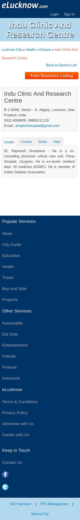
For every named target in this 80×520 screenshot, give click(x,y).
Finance (9, 367)
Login (55, 14)
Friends (9, 356)
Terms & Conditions (20, 401)
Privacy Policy (15, 412)
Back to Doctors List (61, 65)
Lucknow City (12, 49)
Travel (7, 277)
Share (42, 141)
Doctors (45, 49)
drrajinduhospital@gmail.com (38, 126)
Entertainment (15, 345)
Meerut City (40, 514)
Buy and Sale (14, 288)
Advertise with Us (18, 424)
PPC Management (54, 504)
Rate (57, 141)
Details (9, 142)
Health (30, 49)
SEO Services (20, 504)
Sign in (69, 14)
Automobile (12, 323)
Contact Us (12, 462)
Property (10, 299)
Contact (26, 141)
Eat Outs (10, 334)
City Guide (11, 244)
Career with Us (15, 435)
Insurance (11, 378)
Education (11, 255)
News (7, 233)
